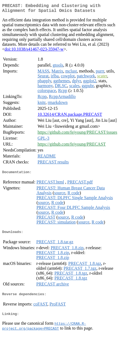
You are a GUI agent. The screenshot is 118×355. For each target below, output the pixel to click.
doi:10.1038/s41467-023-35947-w (34, 51)
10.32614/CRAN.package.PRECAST (69, 116)
